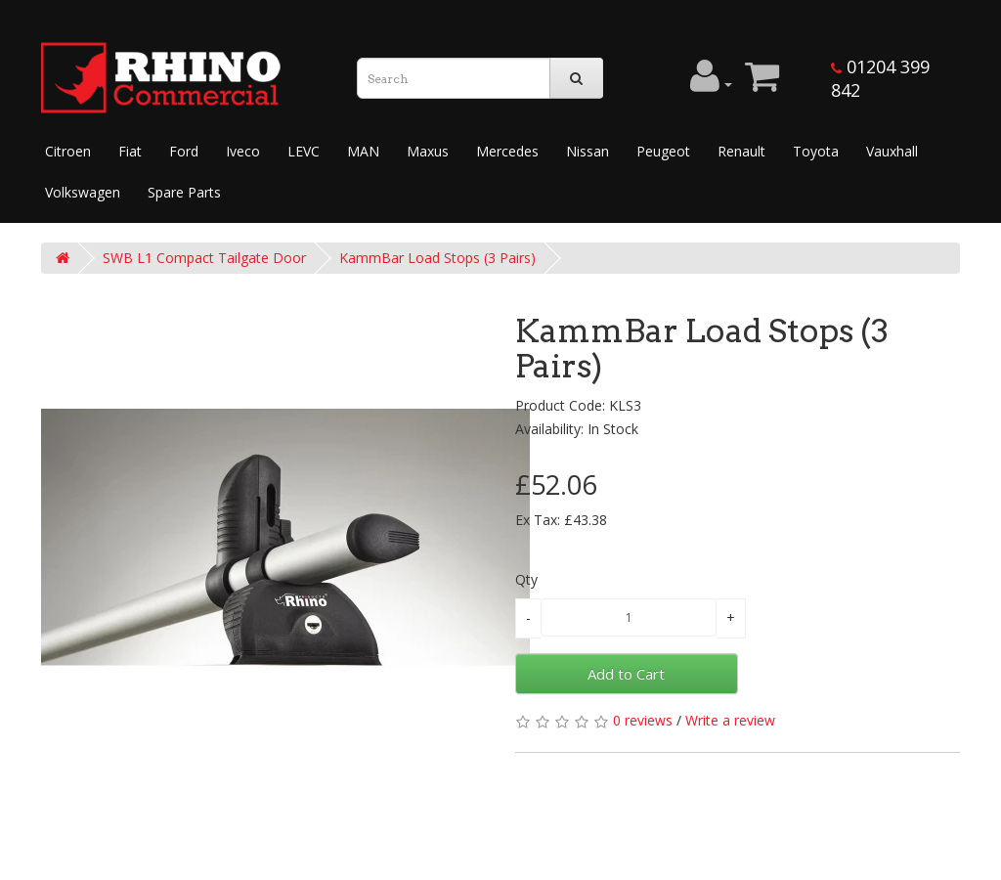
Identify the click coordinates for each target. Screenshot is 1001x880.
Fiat (130, 151)
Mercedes (507, 151)
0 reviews (643, 720)
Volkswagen (82, 192)
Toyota (816, 151)
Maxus (428, 151)
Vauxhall (892, 151)
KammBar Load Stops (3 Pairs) (437, 257)
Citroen (68, 151)
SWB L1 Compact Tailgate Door (204, 257)
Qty (526, 579)
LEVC (303, 151)
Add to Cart (626, 673)
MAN (363, 151)
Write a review (730, 720)
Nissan (587, 151)
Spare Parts (184, 192)
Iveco (243, 151)
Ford (183, 151)
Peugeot (663, 151)
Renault (741, 151)
